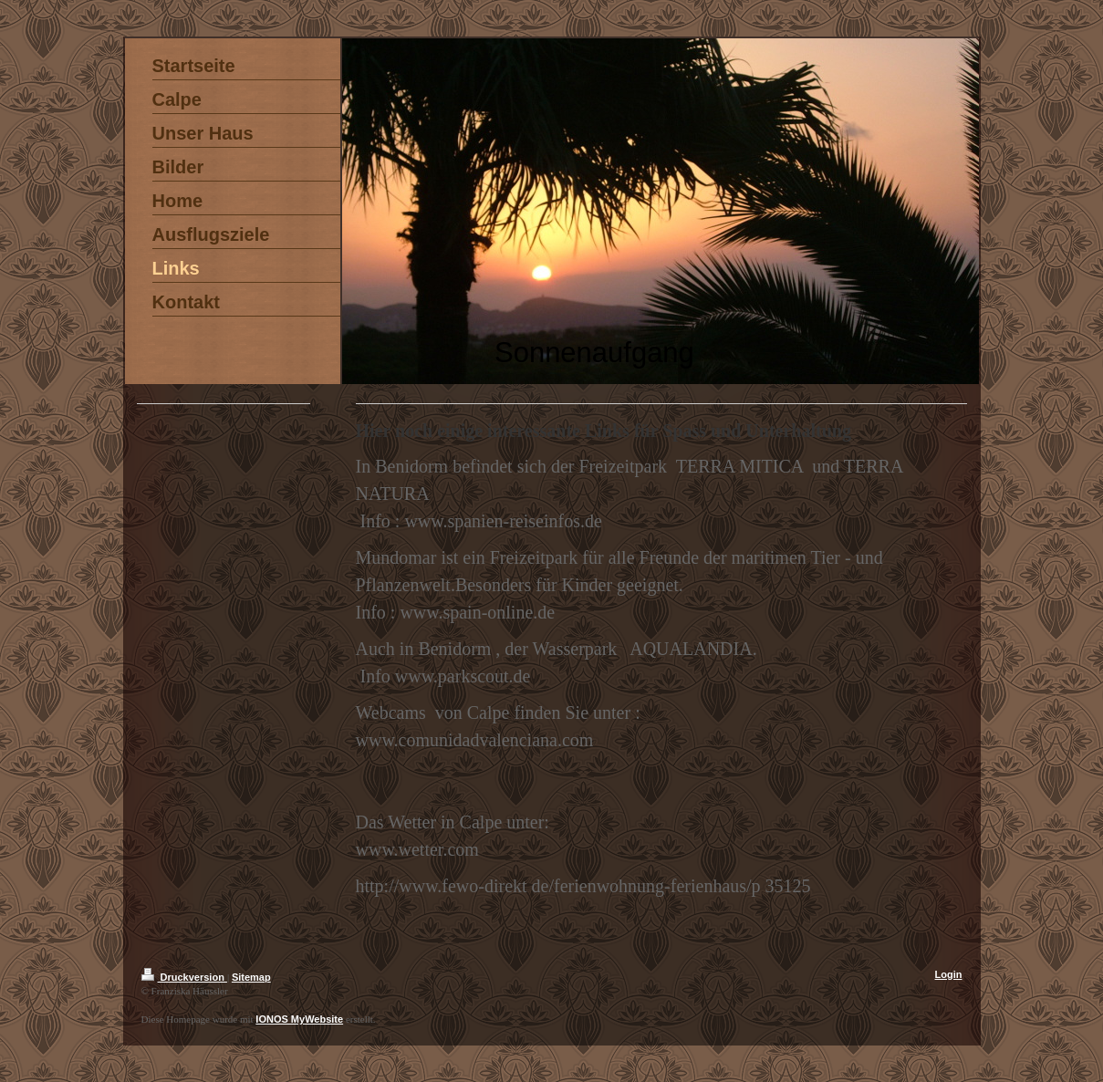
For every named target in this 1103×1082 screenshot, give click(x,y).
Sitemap (251, 977)
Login (949, 974)
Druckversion (184, 977)
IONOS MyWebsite (299, 1019)
